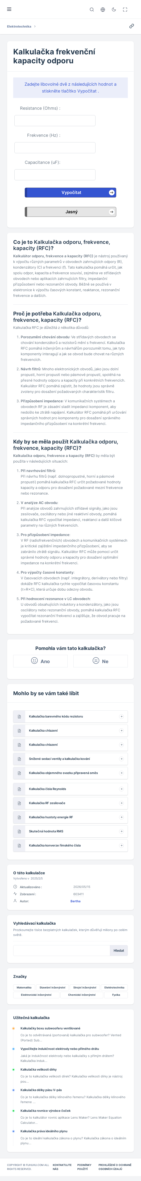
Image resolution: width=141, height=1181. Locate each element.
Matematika (24, 991)
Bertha (75, 904)
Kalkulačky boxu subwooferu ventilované (50, 1032)
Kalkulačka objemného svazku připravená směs (63, 775)
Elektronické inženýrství (36, 998)
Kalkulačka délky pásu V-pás (41, 1094)
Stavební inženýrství (52, 991)
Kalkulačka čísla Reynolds (47, 791)
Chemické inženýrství (81, 998)
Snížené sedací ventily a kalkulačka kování (59, 760)
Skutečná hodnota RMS (46, 833)
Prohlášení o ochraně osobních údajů (115, 1172)
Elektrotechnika (114, 991)
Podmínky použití (84, 1172)
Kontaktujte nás (62, 1172)
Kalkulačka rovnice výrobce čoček (45, 1115)
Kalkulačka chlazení (43, 732)
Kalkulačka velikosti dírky (39, 1074)
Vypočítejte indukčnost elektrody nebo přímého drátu (60, 1053)
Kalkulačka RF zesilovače (47, 805)
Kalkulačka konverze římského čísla (55, 847)
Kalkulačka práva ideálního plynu (44, 1135)
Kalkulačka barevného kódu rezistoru (56, 718)
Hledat (119, 953)
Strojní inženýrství (84, 991)
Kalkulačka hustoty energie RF (51, 819)
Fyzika (116, 998)
